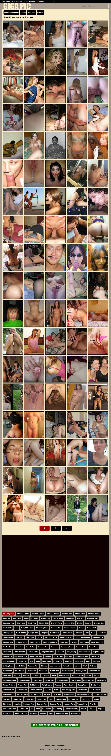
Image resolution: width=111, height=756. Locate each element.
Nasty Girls (54, 671)
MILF (85, 666)
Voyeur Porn (8, 713)
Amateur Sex (80, 614)
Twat (38, 709)
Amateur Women (94, 614)
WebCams (31, 13)
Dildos (39, 637)
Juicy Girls (46, 661)
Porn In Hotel (76, 680)
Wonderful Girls (62, 713)
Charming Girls (42, 628)
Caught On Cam (27, 628)
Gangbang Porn (67, 647)
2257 (48, 749)
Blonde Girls (44, 623)
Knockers (68, 661)
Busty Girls (7, 628)
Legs (88, 661)
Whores (43, 713)
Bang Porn (70, 618)
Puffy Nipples (47, 685)
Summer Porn (55, 704)
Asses (26, 618)
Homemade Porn (36, 656)
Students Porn (28, 704)
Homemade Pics (20, 656)
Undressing (57, 709)
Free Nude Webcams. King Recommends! (55, 724)
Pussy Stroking (69, 685)
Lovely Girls (20, 666)
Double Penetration (82, 637)
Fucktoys (54, 647)
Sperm (96, 699)
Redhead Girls (8, 690)
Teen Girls (93, 704)
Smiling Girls (61, 699)
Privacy (55, 749)
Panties (88, 675)
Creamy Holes (67, 633)
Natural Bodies (67, 671)
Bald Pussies (58, 618)
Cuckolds (78, 633)
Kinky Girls (57, 661)
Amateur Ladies (38, 614)
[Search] (92, 6)
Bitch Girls (21, 623)
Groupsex (60, 652)
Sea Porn (48, 690)
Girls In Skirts (33, 652)
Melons (77, 666)
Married (44, 666)
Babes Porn (45, 618)
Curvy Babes (8, 637)
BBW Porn (80, 618)
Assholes (35, 618)
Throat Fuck (23, 709)
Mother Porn (19, 671)
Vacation (92, 709)
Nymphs (26, 675)
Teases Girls (82, 704)
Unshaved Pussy (71, 709)
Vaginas (101, 709)
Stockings (7, 704)
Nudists (17, 675)
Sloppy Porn (41, 699)
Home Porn (7, 656)
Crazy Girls (54, 633)
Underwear (46, 709)
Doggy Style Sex (66, 637)
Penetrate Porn (24, 680)
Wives (51, 713)
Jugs (38, 661)
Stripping (17, 704)
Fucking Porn (43, 647)
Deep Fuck (30, 637)
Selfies (56, 690)
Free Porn (19, 647)
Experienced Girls (50, 642)
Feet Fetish (84, 642)
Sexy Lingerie (69, 694)
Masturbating (55, 666)
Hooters (48, 656)
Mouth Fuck (31, 671)
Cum (87, 633)
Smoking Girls (73, 699)
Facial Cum (64, 642)
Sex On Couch (22, 694)
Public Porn (34, 685)
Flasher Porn (8, 647)
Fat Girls (74, 642)
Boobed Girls (69, 623)
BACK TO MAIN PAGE (11, 736)
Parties (96, 675)
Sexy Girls (57, 694)
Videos (23, 13)
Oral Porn (35, 675)
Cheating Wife (56, 628)
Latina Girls (79, 661)
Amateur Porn (67, 614)
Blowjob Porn (56, 623)
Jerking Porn (22, 661)
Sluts (51, 699)
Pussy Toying (83, 685)
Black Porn (32, 623)
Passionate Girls (9, 680)
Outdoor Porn (77, 675)
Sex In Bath (82, 690)
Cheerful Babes (70, 628)
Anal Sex (6, 618)
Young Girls (75, 713)
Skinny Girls (17, 699)
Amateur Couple (23, 614)
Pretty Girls (101, 680)
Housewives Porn (81, 656)
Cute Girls (19, 637)
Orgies (54, 675)
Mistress (93, 666)
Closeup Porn (8, 633)
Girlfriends (7, 652)
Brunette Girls (99, 623)
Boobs (79, 623)
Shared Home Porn (84, 694)
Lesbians (96, 661)
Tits (31, 709)
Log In (52, 1)
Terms (42, 749)
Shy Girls (6, 699)
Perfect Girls (37, 680)
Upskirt (83, 709)
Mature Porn (67, 666)
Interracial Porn (9, 661)
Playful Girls (49, 680)
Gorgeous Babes (47, 652)
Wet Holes (34, 713)
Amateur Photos (53, 614)
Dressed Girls (97, 637)
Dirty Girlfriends (51, 637)
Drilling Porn (8, 642)
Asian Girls (17, 618)
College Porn (33, 633)
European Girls (21, 642)
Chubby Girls (92, 628)
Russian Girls (22, 690)
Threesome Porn (9, 709)
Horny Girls (58, 656)
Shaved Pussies (100, 694)
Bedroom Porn (8, 623)
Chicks (81, 628)
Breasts (88, 623)
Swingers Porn (69, 704)
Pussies (58, 685)
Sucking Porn (42, 704)
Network (40, 13)
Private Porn (22, 685)
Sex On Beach (8, 694)
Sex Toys (47, 694)
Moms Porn (7, 671)
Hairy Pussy (71, 652)
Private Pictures (9, 685)
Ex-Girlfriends (35, 642)
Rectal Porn (95, 685)
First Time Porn (97, 642)
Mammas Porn (32, 666)
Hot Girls (68, 656)
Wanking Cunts (21, 713)
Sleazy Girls (29, 699)
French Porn (30, 647)
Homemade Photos (11, 13)
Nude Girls (7, 675)
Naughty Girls (81, 671)
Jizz (31, 661)
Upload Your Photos (52, 746)
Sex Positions (35, 694)
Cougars (44, 633)
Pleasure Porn (62, 680)
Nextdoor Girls (94, 671)
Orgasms (45, 675)
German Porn (81, 647)
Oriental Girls (64, 675)
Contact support (65, 749)
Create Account (42, 1)
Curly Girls (102, 633)
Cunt (93, 633)
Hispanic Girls (98, 652)
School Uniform (36, 690)
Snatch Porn (87, 699)
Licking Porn (8, 666)
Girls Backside (19, 652)
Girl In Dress (93, 647)
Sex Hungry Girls (68, 690)
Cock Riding (21, 633)
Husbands (95, 656)
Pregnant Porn (88, 680)
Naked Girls (43, 671)
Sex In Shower (95, 690)
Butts (16, 628)
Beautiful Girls (92, 618)
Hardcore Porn (84, 652)
